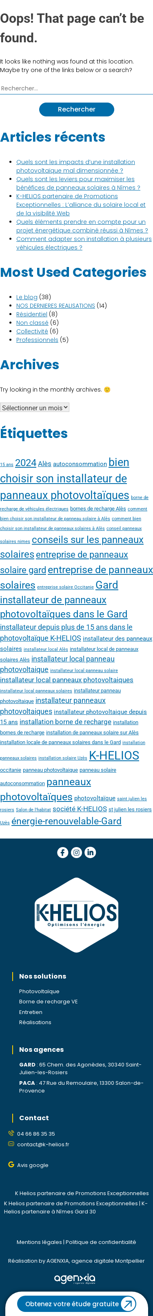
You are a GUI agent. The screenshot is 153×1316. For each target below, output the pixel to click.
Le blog (27, 297)
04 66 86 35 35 (36, 1134)
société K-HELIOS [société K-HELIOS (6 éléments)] (80, 809)
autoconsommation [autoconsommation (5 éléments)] (80, 464)
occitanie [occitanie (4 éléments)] (10, 770)
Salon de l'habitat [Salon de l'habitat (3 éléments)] (33, 809)
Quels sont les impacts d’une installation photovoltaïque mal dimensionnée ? (75, 166)
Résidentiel (31, 314)
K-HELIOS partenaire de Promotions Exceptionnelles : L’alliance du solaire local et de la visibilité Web (81, 204)
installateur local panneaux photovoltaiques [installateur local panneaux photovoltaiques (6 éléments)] (66, 680)
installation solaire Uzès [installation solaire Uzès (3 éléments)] (62, 758)
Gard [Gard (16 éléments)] (106, 585)
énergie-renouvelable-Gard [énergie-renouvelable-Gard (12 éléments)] (66, 821)
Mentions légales (39, 1242)
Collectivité (32, 331)
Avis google (33, 1165)
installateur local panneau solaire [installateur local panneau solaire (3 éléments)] (84, 670)
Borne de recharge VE (48, 1001)
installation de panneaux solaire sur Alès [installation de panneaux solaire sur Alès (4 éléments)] (92, 732)
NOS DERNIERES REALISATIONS (55, 306)
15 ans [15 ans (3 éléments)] (6, 464)
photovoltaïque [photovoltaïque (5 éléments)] (94, 798)
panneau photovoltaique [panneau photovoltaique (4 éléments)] (50, 770)
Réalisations (35, 1022)
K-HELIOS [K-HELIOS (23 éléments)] (114, 755)
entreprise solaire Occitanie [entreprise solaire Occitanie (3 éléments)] (65, 587)
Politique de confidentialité (101, 1242)
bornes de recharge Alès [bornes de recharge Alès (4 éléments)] (98, 509)
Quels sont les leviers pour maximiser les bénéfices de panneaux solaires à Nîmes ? (78, 183)
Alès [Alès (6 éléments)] (44, 464)
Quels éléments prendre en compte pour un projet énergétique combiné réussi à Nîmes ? (82, 226)
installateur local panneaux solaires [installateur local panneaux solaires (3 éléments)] (36, 691)
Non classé (32, 323)
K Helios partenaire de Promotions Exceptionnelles (82, 1193)
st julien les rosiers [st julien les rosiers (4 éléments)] (130, 809)
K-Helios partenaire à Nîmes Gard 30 (76, 1207)
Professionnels (37, 340)
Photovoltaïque (39, 991)
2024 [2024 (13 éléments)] (25, 463)
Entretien (30, 1012)
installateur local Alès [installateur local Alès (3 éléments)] (46, 649)
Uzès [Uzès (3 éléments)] (5, 823)
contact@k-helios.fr (43, 1144)
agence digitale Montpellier (108, 1261)
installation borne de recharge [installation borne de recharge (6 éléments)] (65, 722)
